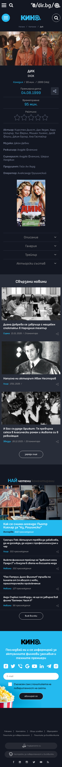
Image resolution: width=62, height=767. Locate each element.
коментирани (43, 481)
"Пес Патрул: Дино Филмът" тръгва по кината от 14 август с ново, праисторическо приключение (27, 580)
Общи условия (36, 731)
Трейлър (31, 255)
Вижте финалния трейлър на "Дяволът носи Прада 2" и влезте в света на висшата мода (30, 561)
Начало (22, 27)
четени (24, 481)
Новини (7, 568)
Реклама (8, 731)
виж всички (31, 615)
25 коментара (33, 441)
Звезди (7, 441)
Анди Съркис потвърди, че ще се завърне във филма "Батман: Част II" (30, 599)
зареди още (31, 454)
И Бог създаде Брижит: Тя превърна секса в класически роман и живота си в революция (30, 432)
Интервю (8, 531)
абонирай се (31, 696)
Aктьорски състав (31, 263)
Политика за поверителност (16, 735)
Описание (31, 237)
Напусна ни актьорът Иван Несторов (29, 378)
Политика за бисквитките (46, 735)
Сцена (6, 333)
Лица (5, 383)
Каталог (32, 27)
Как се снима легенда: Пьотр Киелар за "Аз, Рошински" (25, 525)
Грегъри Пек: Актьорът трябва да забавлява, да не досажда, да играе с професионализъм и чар (31, 543)
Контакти (21, 731)
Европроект (52, 731)
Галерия (31, 246)
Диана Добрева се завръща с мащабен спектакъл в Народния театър (29, 326)
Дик (41, 27)
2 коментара (31, 333)
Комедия (18, 82)
